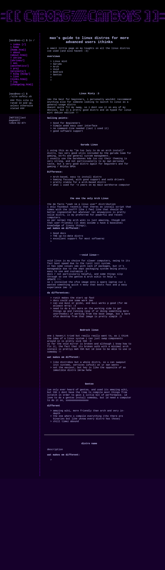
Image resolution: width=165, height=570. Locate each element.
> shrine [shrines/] (17, 66)
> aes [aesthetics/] (19, 73)
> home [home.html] (18, 53)
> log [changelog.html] (21, 96)
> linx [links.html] (18, 89)
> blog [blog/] (20, 84)
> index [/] (18, 48)
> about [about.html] (18, 60)
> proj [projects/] (18, 79)
